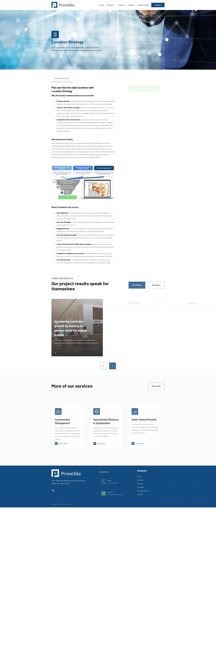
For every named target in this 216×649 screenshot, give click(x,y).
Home (101, 5)
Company (131, 5)
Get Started (137, 286)
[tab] (62, 79)
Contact (158, 5)
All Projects (156, 286)
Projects (121, 5)
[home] (62, 5)
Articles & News (143, 5)
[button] (111, 5)
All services (156, 386)
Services (140, 481)
